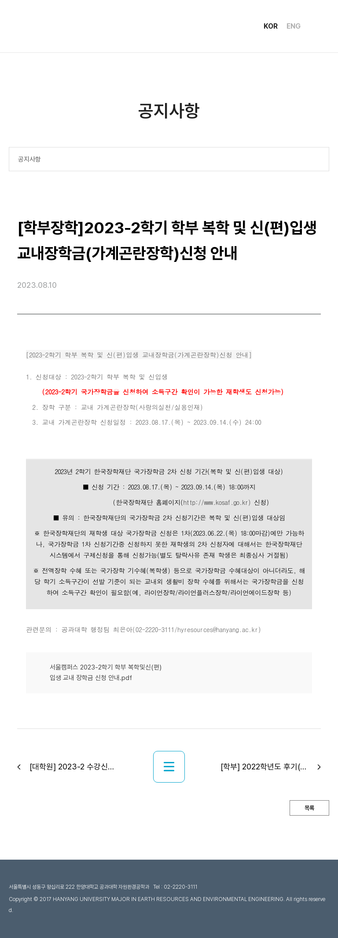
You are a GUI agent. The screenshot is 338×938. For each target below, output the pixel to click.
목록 (309, 808)
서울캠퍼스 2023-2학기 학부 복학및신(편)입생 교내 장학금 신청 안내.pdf (106, 672)
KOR (271, 26)
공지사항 (29, 159)
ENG (294, 26)
